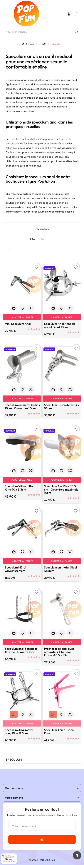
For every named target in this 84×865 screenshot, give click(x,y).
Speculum (14, 759)
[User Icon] (69, 14)
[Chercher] (37, 32)
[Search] (76, 31)
